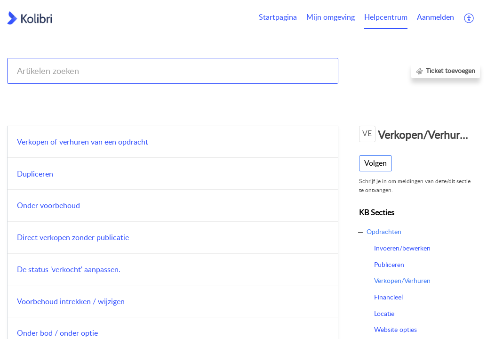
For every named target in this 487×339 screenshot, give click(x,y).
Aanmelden (435, 17)
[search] (173, 70)
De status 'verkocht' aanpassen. (68, 269)
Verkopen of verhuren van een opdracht (82, 142)
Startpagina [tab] (278, 17)
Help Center (24, 95)
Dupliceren (35, 174)
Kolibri (366, 95)
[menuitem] (435, 18)
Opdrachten (401, 95)
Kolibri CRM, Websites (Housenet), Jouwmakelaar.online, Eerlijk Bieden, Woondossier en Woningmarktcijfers (206, 95)
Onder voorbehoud (48, 205)
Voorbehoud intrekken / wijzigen (71, 301)
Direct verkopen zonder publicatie (73, 237)
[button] (469, 18)
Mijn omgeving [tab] (330, 17)
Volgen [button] (375, 163)
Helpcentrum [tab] (385, 17)
